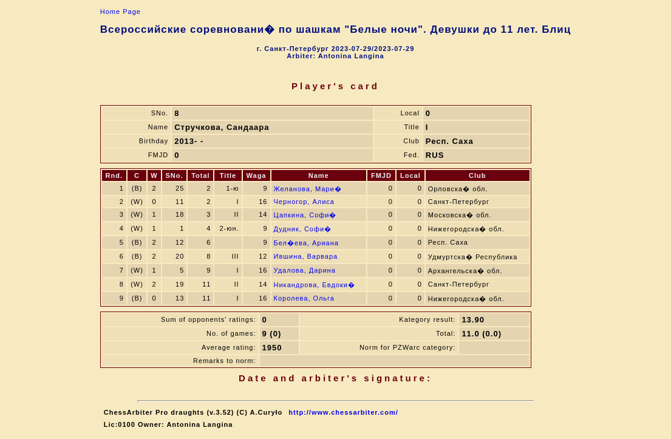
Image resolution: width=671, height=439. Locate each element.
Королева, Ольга (304, 298)
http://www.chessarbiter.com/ (343, 412)
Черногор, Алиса (304, 201)
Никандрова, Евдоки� (315, 284)
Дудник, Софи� (303, 229)
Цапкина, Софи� (305, 215)
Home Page (120, 11)
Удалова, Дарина (305, 270)
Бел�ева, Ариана (306, 243)
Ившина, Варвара (306, 256)
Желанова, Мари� (308, 188)
